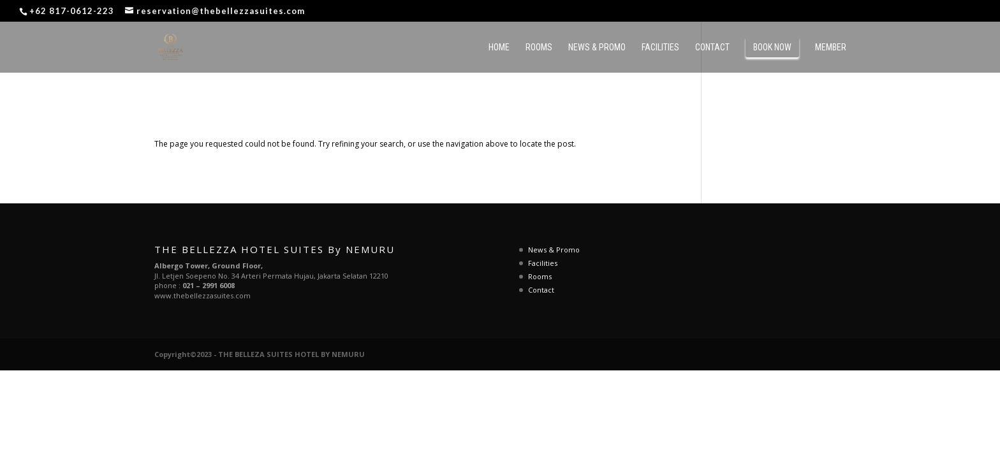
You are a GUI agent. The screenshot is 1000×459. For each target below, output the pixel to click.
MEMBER (830, 47)
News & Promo (597, 47)
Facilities (660, 47)
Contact (712, 47)
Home (499, 47)
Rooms (539, 47)
